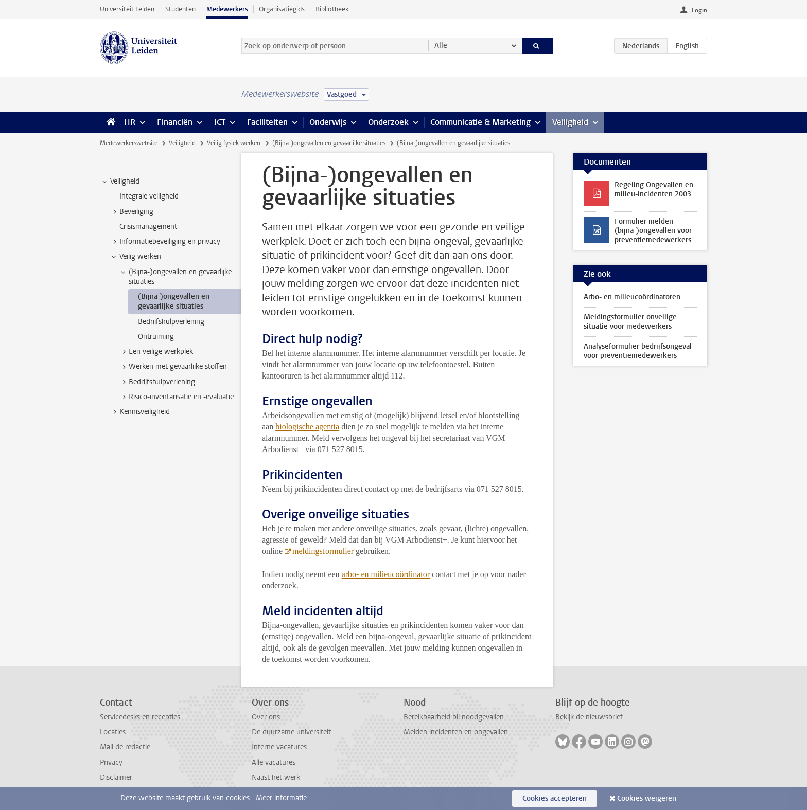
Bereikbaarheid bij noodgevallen (454, 717)
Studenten (180, 9)
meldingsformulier (323, 551)
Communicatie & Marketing (480, 122)
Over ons (266, 717)
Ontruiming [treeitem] (156, 336)
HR (129, 122)
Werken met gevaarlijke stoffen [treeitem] (173, 367)
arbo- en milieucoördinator (386, 574)
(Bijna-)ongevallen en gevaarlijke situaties (328, 143)
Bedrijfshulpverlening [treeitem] (171, 322)
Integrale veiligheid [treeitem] (149, 196)
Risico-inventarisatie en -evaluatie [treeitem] (176, 397)
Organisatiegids (282, 9)
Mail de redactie (125, 747)
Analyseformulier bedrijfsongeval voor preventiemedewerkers (638, 351)
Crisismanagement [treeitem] (148, 226)
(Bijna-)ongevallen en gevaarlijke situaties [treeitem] (175, 276)
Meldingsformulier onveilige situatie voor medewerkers (630, 321)
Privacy (111, 762)
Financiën (174, 122)
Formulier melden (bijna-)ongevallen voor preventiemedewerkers (653, 231)
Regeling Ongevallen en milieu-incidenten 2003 (654, 189)
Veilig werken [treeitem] (135, 256)
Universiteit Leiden (127, 9)
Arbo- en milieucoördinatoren (632, 297)
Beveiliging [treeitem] (131, 212)
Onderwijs (327, 122)
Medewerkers (227, 9)
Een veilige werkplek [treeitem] (156, 352)
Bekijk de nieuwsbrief (589, 717)
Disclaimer (116, 777)
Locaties (113, 732)
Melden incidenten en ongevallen (456, 732)
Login (699, 10)
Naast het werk (276, 777)
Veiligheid (570, 122)
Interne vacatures (279, 747)
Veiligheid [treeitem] (119, 181)
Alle (440, 45)
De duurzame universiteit (291, 732)
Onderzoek (388, 122)
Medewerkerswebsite (128, 143)
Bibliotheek (332, 9)
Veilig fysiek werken (233, 143)
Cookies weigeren (646, 798)
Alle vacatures (273, 762)
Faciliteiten (267, 122)
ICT (219, 122)
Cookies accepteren (554, 798)
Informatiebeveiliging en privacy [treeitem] (165, 242)
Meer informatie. (282, 798)
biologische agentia (307, 426)
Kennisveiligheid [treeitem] (140, 412)
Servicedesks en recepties (140, 717)
